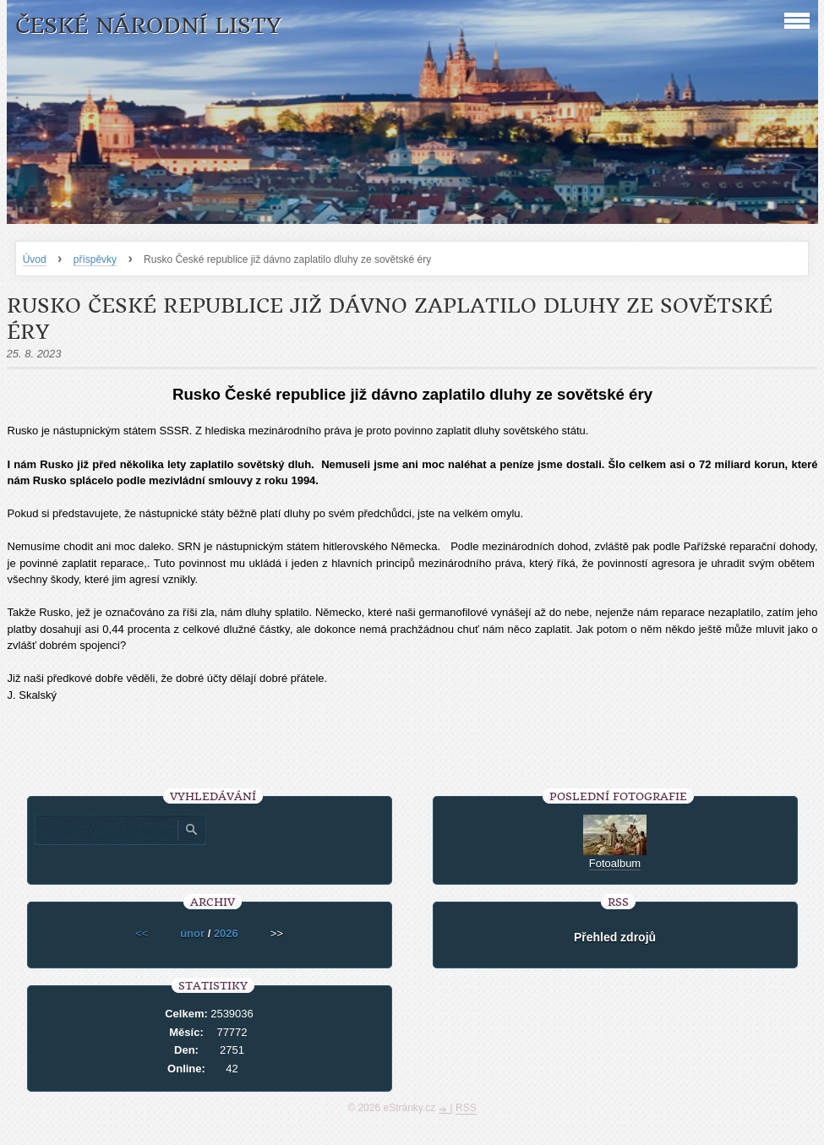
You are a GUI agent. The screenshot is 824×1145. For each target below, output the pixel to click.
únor (192, 933)
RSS (466, 1108)
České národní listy (148, 26)
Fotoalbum (615, 863)
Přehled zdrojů (615, 937)
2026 (226, 933)
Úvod (34, 259)
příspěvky (95, 259)
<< (141, 933)
